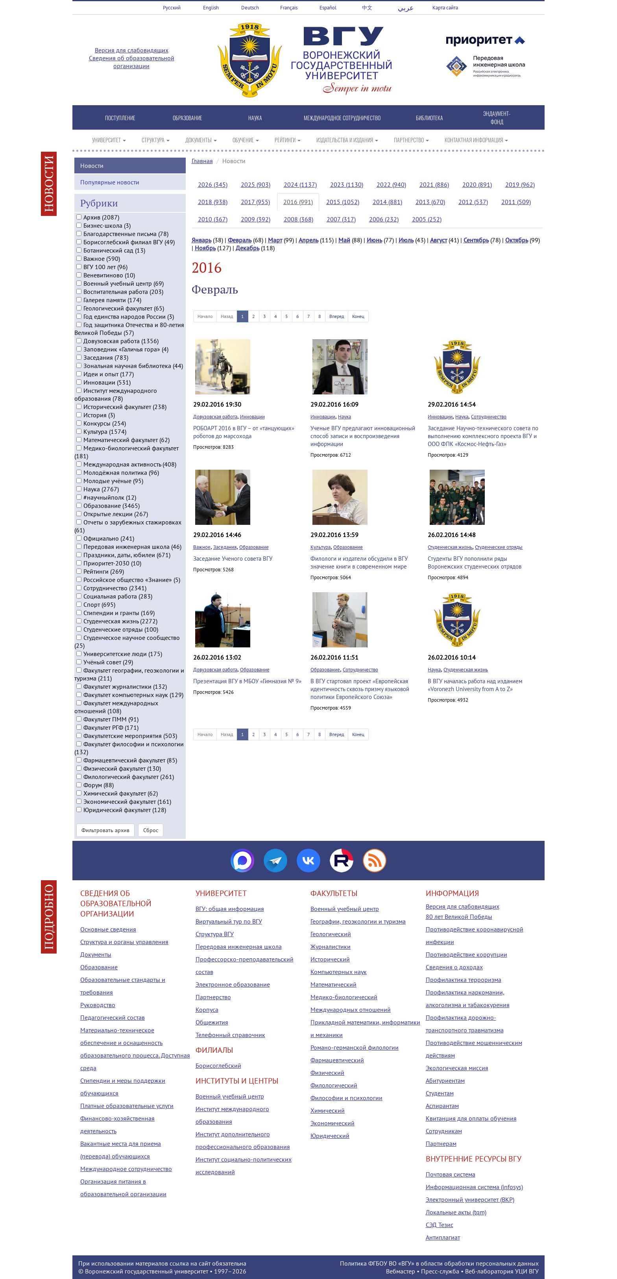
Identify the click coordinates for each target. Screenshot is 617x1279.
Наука (344, 416)
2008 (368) (298, 219)
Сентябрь (476, 240)
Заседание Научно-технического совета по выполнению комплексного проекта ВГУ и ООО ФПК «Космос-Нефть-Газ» (483, 436)
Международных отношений (350, 1009)
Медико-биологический (343, 997)
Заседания (224, 547)
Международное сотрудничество (126, 1169)
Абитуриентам (445, 1080)
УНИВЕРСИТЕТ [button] (109, 140)
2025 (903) (255, 184)
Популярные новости (109, 182)
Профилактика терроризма (463, 979)
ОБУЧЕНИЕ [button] (246, 140)
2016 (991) (298, 202)
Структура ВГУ (215, 934)
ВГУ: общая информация (230, 909)
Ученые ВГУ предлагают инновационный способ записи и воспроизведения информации (362, 436)
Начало (205, 316)
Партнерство (213, 997)
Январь (201, 240)
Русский (172, 7)
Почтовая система (450, 1174)
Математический (333, 984)
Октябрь (516, 240)
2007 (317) (341, 219)
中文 (367, 7)
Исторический (330, 959)
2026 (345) (212, 184)
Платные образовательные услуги (127, 1106)
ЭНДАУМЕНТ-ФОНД (496, 117)
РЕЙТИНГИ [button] (288, 140)
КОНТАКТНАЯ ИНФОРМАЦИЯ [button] (476, 140)
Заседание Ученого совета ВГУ (232, 558)
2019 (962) (520, 184)
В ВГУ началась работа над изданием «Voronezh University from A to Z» (475, 685)
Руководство (97, 1005)
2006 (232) (384, 219)
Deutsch (250, 7)
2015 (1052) (342, 202)
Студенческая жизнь (450, 547)
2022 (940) (391, 184)
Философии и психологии (346, 1098)
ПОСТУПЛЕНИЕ (120, 117)
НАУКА (255, 117)
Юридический (329, 1136)
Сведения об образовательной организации (131, 62)
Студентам (440, 1093)
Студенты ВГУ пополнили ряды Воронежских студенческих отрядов (474, 562)
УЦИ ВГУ (527, 1271)
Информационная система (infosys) (474, 1187)
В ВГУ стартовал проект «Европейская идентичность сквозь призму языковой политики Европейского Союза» (359, 689)
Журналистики (330, 946)
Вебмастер (400, 1271)
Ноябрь (205, 248)
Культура (320, 547)
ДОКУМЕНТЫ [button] (201, 140)
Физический (327, 1072)
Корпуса (207, 1009)
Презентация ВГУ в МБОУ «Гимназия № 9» (247, 681)
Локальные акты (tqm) (456, 1212)
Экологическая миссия (457, 1068)
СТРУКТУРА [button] (156, 140)
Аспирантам (442, 1106)
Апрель (308, 240)
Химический (327, 1110)
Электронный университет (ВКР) (470, 1199)
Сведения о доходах (454, 967)
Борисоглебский (218, 1065)
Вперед (336, 316)
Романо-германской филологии (354, 1047)
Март (275, 240)
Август (438, 240)
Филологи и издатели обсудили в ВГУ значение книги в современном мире (359, 562)
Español (328, 7)
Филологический (333, 1085)
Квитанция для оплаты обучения (471, 1118)
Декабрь (247, 248)
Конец (358, 316)
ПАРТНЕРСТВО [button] (411, 140)
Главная (202, 161)
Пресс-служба (440, 1271)
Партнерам (441, 1143)
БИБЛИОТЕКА (429, 117)
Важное (202, 547)
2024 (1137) (300, 184)
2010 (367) (212, 219)
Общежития (212, 1022)
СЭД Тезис (439, 1225)
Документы (95, 954)
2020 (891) (477, 184)
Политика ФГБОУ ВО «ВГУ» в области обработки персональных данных (439, 1263)
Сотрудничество (488, 416)
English (211, 7)
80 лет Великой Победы (459, 916)
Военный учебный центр (230, 1096)
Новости (91, 165)
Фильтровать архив (105, 830)
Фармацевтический (337, 1060)
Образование (254, 547)
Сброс (150, 830)
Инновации (252, 416)
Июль (406, 240)
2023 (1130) (346, 184)
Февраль (239, 240)
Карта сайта (445, 7)
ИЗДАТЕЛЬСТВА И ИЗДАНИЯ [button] (347, 140)
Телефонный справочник (230, 1035)
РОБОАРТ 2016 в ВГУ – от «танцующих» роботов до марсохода (243, 432)
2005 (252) (427, 219)
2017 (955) (255, 202)
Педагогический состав (112, 1017)
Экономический (332, 1123)
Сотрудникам (444, 1131)
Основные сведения (108, 929)
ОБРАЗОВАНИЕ (187, 117)
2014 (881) (387, 202)
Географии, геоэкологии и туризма (358, 921)
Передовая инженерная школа (239, 946)
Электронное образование (233, 984)
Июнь (374, 240)
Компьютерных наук (338, 972)
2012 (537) (473, 202)
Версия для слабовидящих (131, 50)
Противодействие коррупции (466, 954)
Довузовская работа (215, 416)
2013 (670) (430, 202)
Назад (227, 316)
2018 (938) (212, 202)
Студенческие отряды (499, 547)
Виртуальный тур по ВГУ (229, 921)
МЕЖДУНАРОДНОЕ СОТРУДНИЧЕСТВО (342, 117)
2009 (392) (255, 219)
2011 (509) (516, 202)
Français (288, 7)
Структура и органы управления (124, 942)
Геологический (330, 934)
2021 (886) (434, 184)
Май (344, 240)
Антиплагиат (443, 1237)
